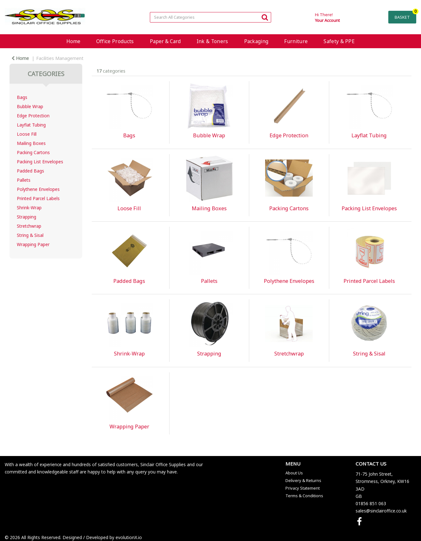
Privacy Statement (302, 488)
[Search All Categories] (210, 17)
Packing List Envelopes (40, 162)
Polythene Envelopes (38, 189)
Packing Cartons (33, 152)
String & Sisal (30, 235)
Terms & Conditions (304, 496)
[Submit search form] (265, 17)
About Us (294, 473)
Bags (22, 97)
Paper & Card (165, 41)
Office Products (115, 41)
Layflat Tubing (31, 125)
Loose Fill (27, 134)
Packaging (256, 41)
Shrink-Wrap (29, 208)
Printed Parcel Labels (38, 198)
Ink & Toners (212, 41)
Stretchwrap (29, 226)
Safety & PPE (339, 41)
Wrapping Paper (33, 244)
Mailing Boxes (31, 143)
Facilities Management (60, 58)
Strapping (26, 217)
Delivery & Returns (303, 480)
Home (73, 41)
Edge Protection (33, 116)
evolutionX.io (129, 537)
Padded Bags (30, 171)
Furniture (296, 41)
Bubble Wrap (30, 106)
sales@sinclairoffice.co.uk (381, 511)
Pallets (23, 180)
